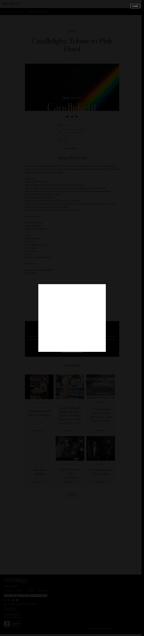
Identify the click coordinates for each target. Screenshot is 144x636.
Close (135, 6)
